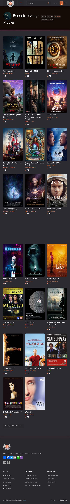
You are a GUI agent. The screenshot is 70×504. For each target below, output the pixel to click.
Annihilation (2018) (10, 209)
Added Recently (51, 482)
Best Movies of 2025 (31, 478)
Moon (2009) (29, 322)
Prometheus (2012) (32, 278)
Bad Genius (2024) (31, 71)
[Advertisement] (35, 228)
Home (44, 16)
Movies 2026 (7, 482)
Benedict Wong (47, 20)
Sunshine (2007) (9, 368)
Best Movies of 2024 (31, 482)
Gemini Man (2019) (54, 163)
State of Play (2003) (54, 368)
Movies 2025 (7, 485)
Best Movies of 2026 (31, 475)
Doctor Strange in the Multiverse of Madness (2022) (33, 117)
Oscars (49, 485)
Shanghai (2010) (9, 322)
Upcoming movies (52, 475)
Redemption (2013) (10, 278)
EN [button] (55, 3)
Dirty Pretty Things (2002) (12, 412)
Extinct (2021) (52, 115)
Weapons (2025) (9, 71)
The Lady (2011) (53, 278)
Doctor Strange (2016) (33, 209)
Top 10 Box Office (8, 478)
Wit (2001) (29, 412)
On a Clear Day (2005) (33, 368)
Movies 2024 (7, 489)
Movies (50, 16)
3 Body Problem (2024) (55, 71)
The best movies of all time (33, 485)
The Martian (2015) (54, 209)
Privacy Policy (63, 500)
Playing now (50, 478)
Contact (53, 500)
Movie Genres (7, 475)
